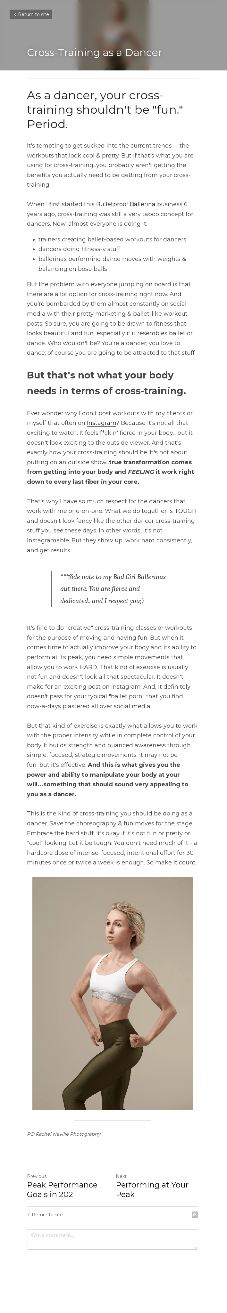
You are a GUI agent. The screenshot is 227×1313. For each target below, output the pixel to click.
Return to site (31, 14)
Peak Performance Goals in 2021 (62, 1189)
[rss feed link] (197, 1215)
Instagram (101, 422)
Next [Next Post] (122, 1176)
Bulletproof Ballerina (126, 204)
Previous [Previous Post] (36, 1176)
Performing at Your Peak (153, 1189)
